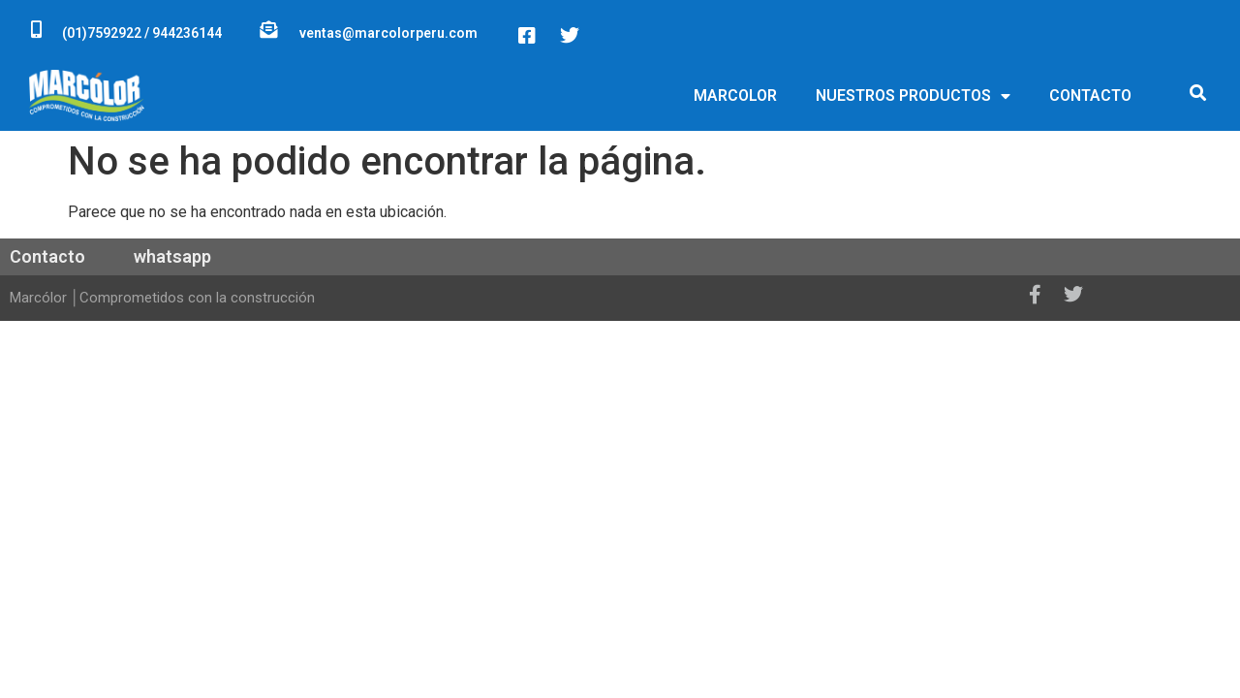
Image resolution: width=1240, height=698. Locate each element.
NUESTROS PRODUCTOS (913, 96)
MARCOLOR (735, 95)
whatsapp (172, 256)
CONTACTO (1090, 95)
